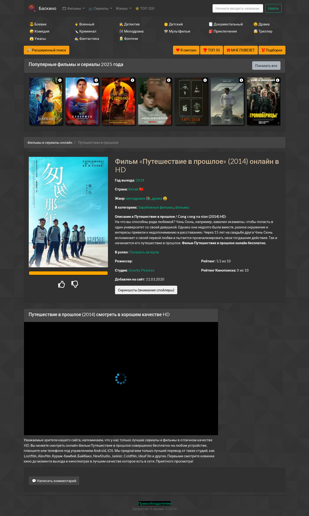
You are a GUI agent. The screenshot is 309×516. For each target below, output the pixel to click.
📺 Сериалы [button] (98, 8)
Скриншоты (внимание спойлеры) (146, 290)
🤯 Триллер (262, 31)
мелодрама (135, 198)
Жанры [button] (122, 8)
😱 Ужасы (37, 38)
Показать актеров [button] (144, 252)
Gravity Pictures (141, 270)
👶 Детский (173, 24)
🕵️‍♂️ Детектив (129, 24)
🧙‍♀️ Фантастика (86, 38)
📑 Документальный (225, 24)
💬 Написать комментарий (54, 481)
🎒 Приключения (223, 31)
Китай (133, 189)
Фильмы (182, 207)
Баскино (47, 8)
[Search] (237, 8)
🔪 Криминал (85, 31)
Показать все (266, 65)
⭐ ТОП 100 (144, 8)
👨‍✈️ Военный (84, 24)
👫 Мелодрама (131, 31)
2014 (140, 180)
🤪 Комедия (39, 31)
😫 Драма (261, 24)
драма (157, 198)
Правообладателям (154, 503)
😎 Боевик (38, 24)
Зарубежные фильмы (156, 207)
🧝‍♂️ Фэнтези (128, 38)
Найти (273, 8)
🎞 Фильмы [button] (72, 8)
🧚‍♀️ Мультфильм (177, 31)
